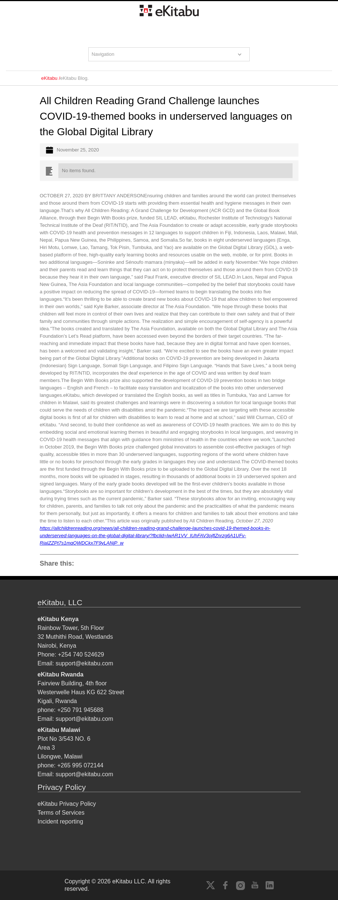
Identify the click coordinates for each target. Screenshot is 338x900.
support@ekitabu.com (84, 663)
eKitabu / (50, 78)
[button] (169, 54)
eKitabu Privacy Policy (67, 804)
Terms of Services (61, 812)
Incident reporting (60, 821)
